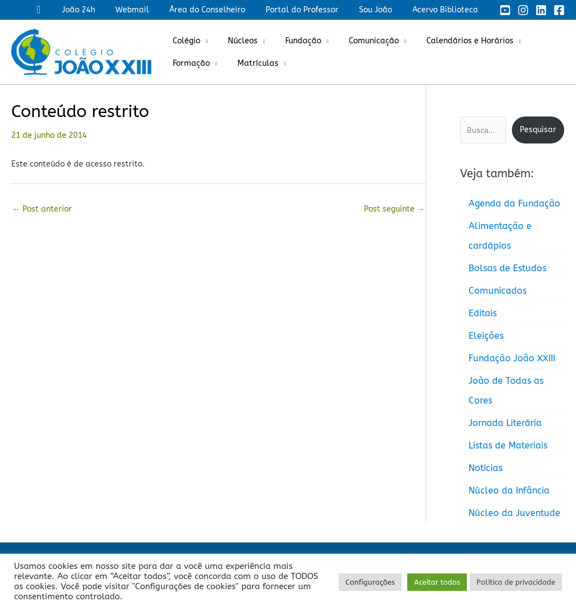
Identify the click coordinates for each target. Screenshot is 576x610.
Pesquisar (538, 129)
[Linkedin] (541, 10)
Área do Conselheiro (223, 10)
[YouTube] (505, 10)
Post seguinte (394, 209)
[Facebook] (559, 10)
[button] (66, 9)
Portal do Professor (313, 10)
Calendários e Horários (449, 41)
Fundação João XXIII (512, 358)
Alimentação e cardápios (500, 236)
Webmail (152, 10)
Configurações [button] (370, 582)
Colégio (184, 41)
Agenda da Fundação (514, 203)
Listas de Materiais (508, 445)
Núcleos (236, 41)
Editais (483, 313)
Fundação (292, 41)
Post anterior (42, 209)
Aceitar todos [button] (437, 582)
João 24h (103, 10)
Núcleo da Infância (509, 490)
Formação (189, 63)
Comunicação (358, 41)
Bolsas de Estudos (507, 268)
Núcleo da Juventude (514, 513)
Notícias (485, 468)
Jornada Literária (505, 423)
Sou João (382, 10)
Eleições (486, 335)
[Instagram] (523, 10)
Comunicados (497, 290)
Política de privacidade (515, 582)
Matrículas (251, 63)
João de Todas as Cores (506, 390)
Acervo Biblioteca (447, 10)
